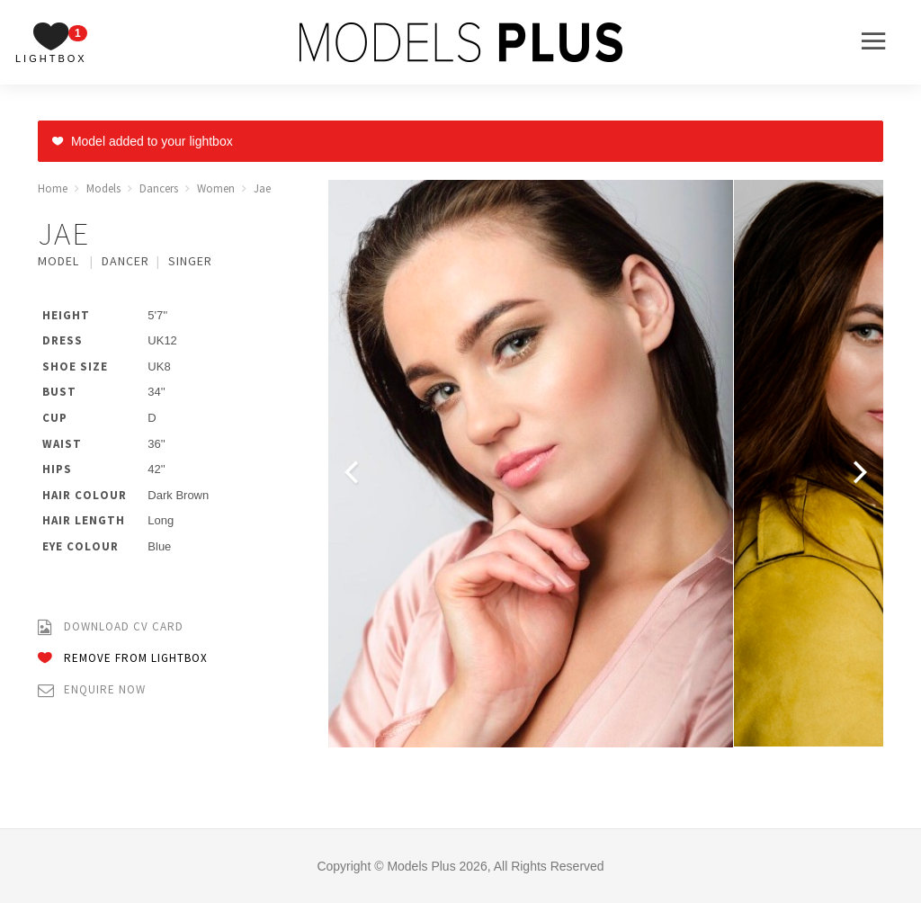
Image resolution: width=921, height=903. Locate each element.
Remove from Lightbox (123, 659)
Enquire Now (92, 690)
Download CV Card (110, 627)
